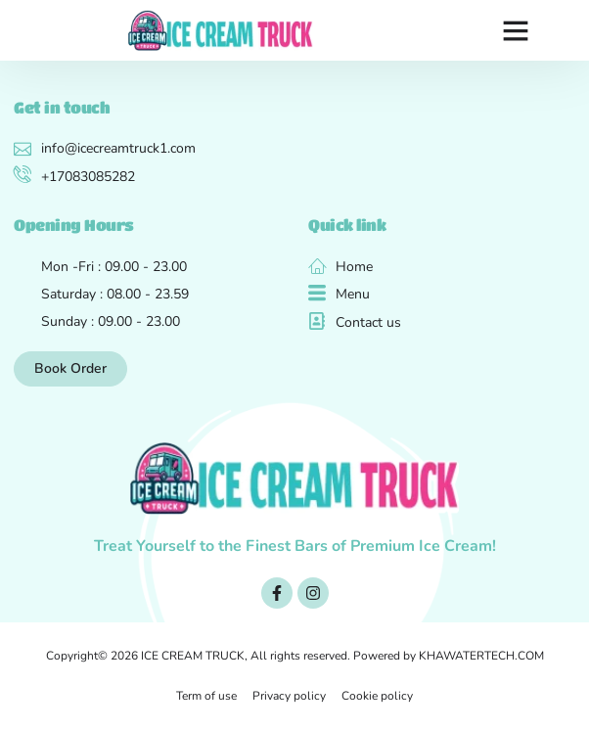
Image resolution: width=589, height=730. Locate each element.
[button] (515, 30)
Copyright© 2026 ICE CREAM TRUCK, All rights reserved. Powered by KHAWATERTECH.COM (295, 655)
